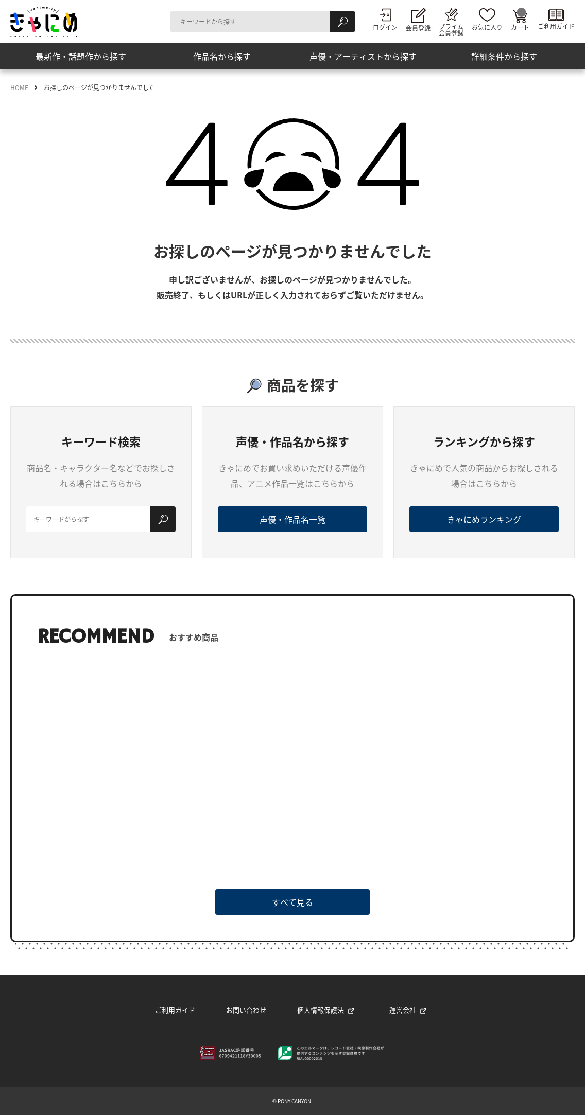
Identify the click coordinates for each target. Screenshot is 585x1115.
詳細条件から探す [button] (504, 56)
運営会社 (407, 1010)
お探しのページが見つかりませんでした (99, 87)
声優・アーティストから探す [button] (363, 56)
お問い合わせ (246, 1010)
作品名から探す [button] (222, 56)
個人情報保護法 (325, 1010)
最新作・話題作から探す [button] (81, 56)
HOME (19, 87)
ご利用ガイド (175, 1010)
